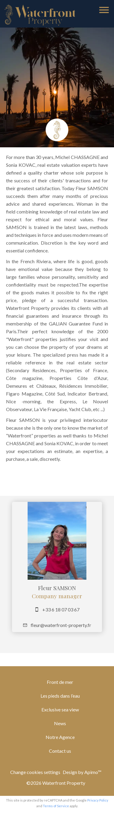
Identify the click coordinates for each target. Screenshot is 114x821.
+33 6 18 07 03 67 (61, 609)
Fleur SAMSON (57, 588)
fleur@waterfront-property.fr (61, 625)
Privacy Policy (97, 800)
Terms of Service (56, 806)
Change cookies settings (35, 772)
